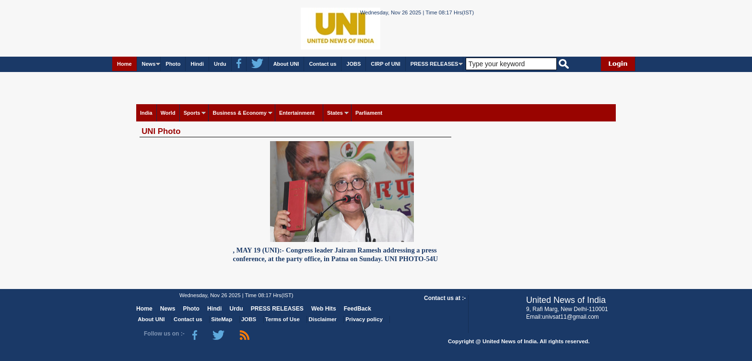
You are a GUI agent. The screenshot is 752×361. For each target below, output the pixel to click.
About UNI (286, 64)
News (149, 64)
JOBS (353, 64)
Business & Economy (239, 113)
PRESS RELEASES (434, 64)
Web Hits (323, 308)
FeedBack (357, 308)
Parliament (368, 113)
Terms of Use (282, 319)
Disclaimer (323, 319)
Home (124, 64)
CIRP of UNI (385, 64)
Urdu (220, 64)
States (335, 113)
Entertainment (297, 113)
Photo (172, 64)
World (168, 113)
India (146, 113)
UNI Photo (160, 131)
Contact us (322, 64)
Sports (192, 113)
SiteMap (221, 319)
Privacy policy (363, 319)
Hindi (197, 64)
